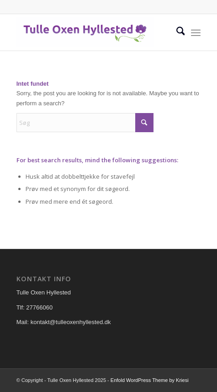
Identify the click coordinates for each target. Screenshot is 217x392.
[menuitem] (176, 32)
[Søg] (176, 32)
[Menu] (196, 32)
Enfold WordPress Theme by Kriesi (150, 380)
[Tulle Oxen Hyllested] (90, 32)
